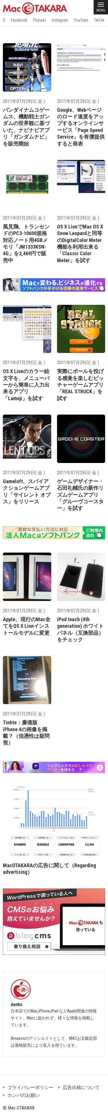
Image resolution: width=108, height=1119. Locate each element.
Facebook (19, 20)
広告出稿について (81, 1087)
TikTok (99, 20)
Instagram (60, 20)
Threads (39, 20)
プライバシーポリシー (30, 1087)
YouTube (81, 20)
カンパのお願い (23, 1095)
